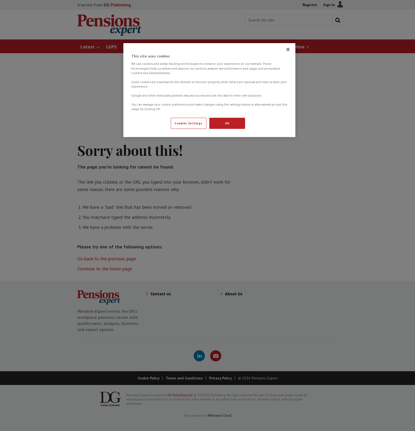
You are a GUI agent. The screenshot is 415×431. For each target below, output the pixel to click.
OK (227, 123)
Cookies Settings (188, 123)
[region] (209, 90)
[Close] (288, 49)
